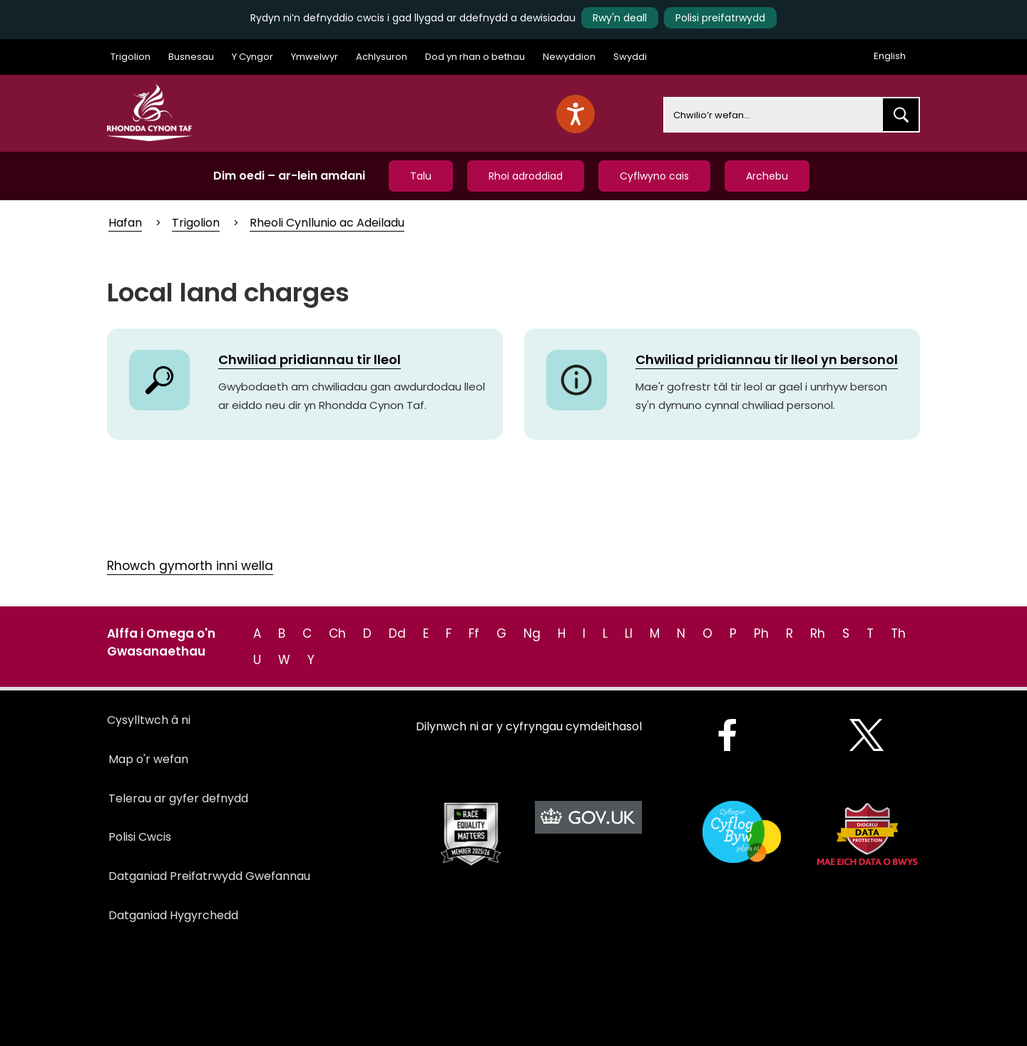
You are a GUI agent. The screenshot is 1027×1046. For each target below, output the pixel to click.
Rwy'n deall (620, 18)
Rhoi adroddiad (526, 176)
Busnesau (191, 56)
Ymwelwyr (314, 56)
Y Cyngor (252, 56)
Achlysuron (381, 56)
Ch (337, 633)
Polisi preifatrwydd (720, 18)
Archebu (767, 176)
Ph (761, 633)
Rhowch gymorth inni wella (190, 565)
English (890, 56)
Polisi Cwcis (139, 837)
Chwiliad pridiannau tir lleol (309, 359)
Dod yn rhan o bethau (475, 56)
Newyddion (569, 56)
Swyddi (630, 56)
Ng (532, 633)
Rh (817, 633)
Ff (474, 633)
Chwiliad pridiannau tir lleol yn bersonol (766, 359)
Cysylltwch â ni (148, 720)
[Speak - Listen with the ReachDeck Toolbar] (575, 114)
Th (898, 633)
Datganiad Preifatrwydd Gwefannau (209, 876)
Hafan (125, 222)
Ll (629, 633)
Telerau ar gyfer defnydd (178, 798)
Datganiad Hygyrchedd (173, 915)
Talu (420, 176)
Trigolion (130, 56)
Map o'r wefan (148, 759)
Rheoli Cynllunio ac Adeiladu (327, 222)
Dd (397, 633)
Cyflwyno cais (654, 176)
